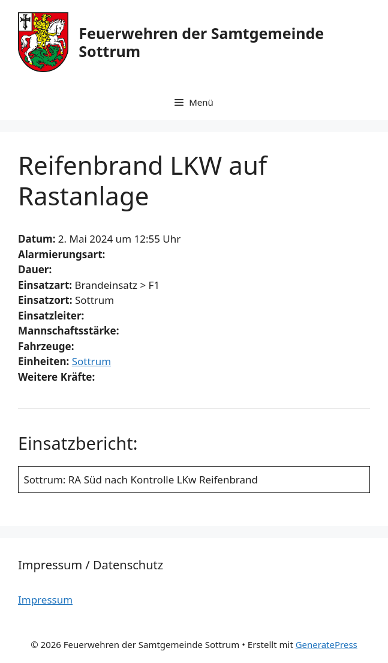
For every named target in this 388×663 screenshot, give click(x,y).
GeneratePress (326, 644)
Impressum (45, 600)
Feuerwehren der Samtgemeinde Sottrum (201, 42)
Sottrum (91, 361)
